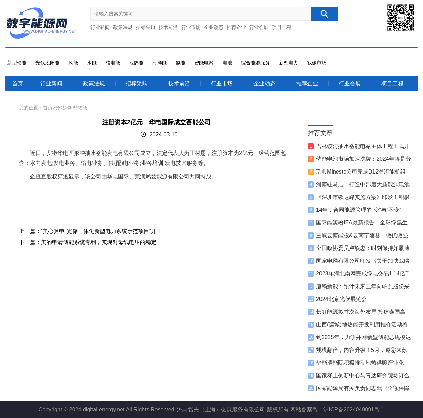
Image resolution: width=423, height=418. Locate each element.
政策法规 (122, 27)
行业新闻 (100, 27)
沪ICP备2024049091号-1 (353, 409)
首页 (17, 83)
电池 (227, 62)
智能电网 (204, 62)
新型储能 (16, 62)
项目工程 (281, 27)
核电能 (113, 62)
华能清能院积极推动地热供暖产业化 (360, 363)
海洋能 (159, 62)
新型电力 (288, 62)
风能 (73, 62)
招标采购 (145, 27)
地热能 (136, 62)
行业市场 (190, 27)
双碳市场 (316, 62)
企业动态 (213, 27)
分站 (60, 108)
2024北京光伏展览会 (341, 299)
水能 (92, 62)
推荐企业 (236, 27)
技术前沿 (168, 27)
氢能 (180, 62)
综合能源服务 (255, 62)
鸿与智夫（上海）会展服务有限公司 (221, 409)
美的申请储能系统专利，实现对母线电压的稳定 (98, 242)
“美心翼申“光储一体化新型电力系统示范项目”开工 (101, 231)
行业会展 (259, 27)
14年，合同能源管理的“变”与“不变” (358, 210)
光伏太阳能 (47, 62)
